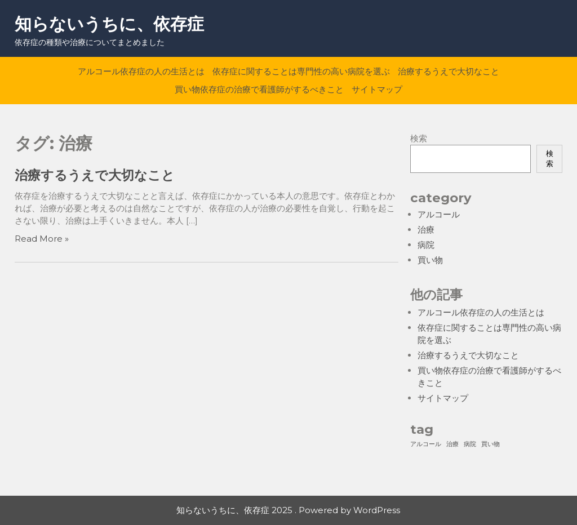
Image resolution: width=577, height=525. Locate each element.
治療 (426, 229)
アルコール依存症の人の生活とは (141, 71)
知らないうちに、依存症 (109, 24)
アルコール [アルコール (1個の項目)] (425, 444)
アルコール (439, 214)
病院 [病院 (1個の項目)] (470, 444)
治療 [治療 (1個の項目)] (452, 444)
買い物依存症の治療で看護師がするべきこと (259, 89)
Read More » (42, 238)
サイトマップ (377, 89)
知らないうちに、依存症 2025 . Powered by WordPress (288, 510)
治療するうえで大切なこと (448, 71)
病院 (426, 244)
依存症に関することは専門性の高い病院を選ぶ (301, 71)
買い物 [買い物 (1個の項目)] (490, 444)
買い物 (430, 260)
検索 (418, 138)
